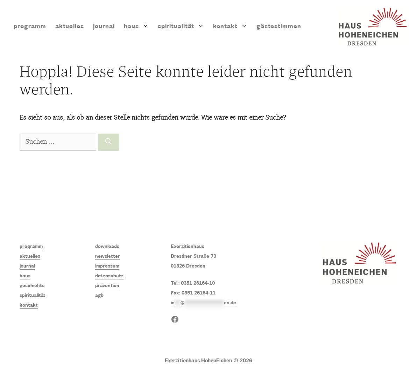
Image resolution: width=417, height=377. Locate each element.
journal (27, 266)
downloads (107, 246)
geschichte (32, 285)
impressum (107, 266)
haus (25, 275)
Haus (138, 26)
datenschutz (109, 275)
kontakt (29, 305)
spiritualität (32, 295)
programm (31, 246)
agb (99, 295)
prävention (107, 285)
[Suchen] (108, 142)
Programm (30, 26)
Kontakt (232, 26)
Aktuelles (69, 26)
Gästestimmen (278, 26)
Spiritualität (183, 26)
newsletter (107, 256)
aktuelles (30, 256)
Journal (104, 26)
